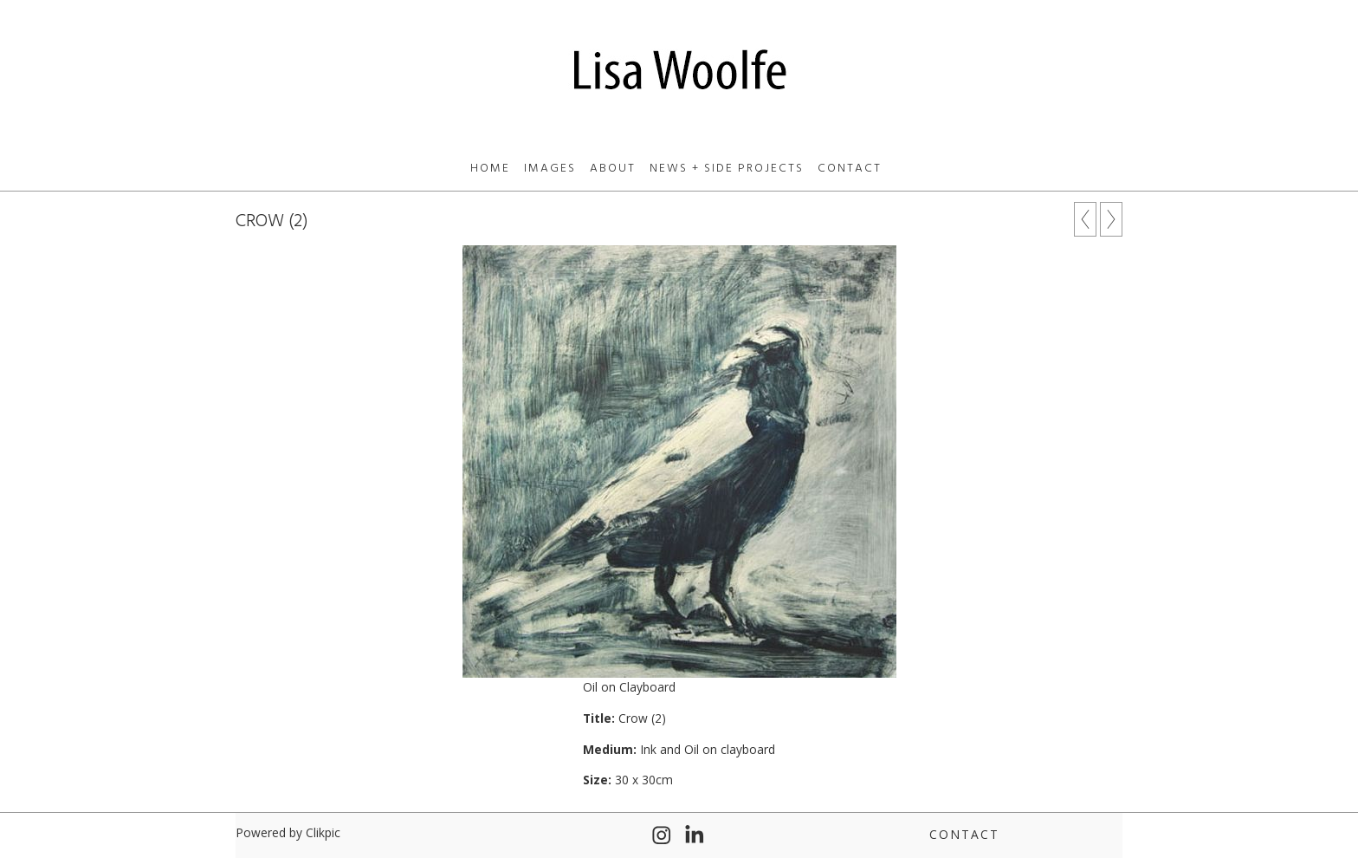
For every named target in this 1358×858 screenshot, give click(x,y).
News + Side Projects (727, 169)
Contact (850, 169)
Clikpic (323, 832)
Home (490, 169)
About (613, 169)
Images (550, 169)
